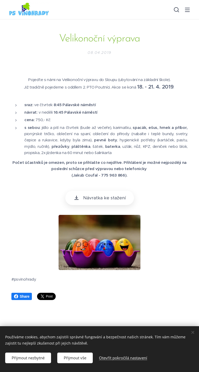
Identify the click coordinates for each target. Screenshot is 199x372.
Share (21, 296)
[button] (176, 9)
